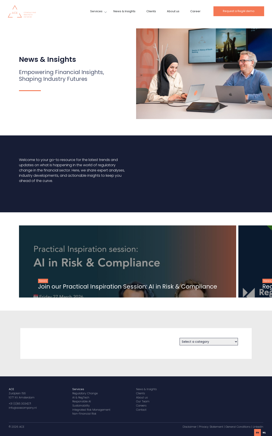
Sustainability (81, 405)
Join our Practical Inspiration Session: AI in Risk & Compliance (115, 286)
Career (195, 11)
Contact (141, 410)
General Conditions (237, 427)
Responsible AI (81, 401)
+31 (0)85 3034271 (20, 403)
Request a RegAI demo (239, 11)
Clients (151, 11)
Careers (141, 405)
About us (173, 11)
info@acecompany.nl (23, 408)
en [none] (257, 432)
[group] (115, 261)
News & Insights (124, 11)
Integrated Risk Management (91, 410)
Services (96, 11)
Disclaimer (190, 427)
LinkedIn (258, 427)
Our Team (142, 401)
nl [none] (264, 432)
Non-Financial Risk (84, 413)
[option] (264, 432)
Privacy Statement (211, 427)
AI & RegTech (80, 397)
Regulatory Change (85, 393)
